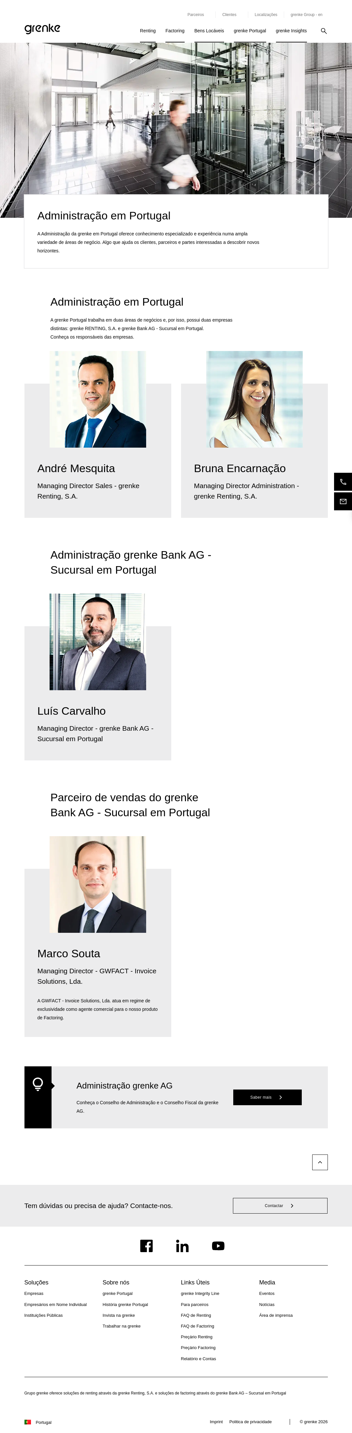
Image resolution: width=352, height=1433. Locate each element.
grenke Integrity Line (200, 1293)
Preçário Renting (197, 1336)
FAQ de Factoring (197, 1326)
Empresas (34, 1293)
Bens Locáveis (209, 30)
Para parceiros (195, 1304)
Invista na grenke (119, 1315)
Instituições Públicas (43, 1315)
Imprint (216, 1421)
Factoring (174, 30)
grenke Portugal (250, 30)
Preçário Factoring (198, 1347)
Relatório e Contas (198, 1358)
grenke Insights (291, 30)
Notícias (267, 1304)
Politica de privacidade (250, 1421)
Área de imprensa (276, 1315)
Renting (148, 30)
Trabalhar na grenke (122, 1326)
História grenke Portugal (125, 1304)
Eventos (267, 1293)
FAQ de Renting (196, 1315)
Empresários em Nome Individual (55, 1304)
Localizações (266, 14)
